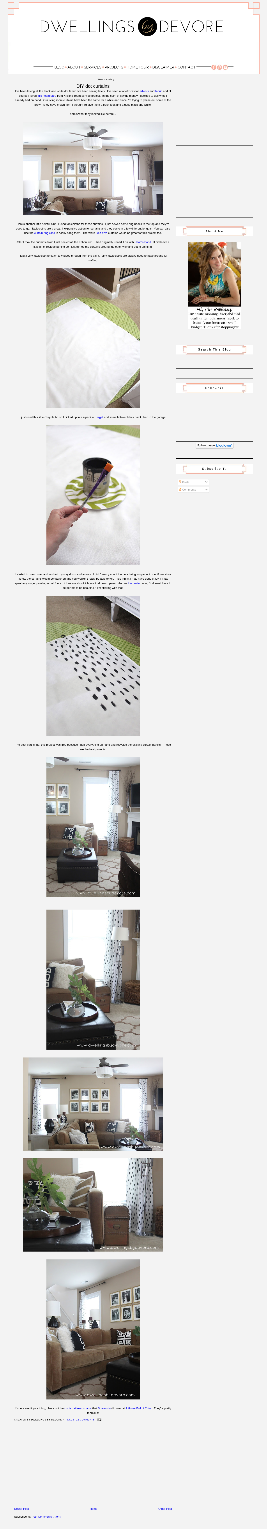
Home (93, 1508)
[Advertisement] (133, 52)
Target (99, 417)
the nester (134, 583)
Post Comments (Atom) (46, 1516)
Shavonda (104, 1408)
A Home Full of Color (138, 1408)
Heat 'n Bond (143, 242)
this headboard (46, 95)
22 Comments (85, 1420)
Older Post (165, 1508)
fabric (158, 91)
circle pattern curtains (78, 1408)
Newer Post (21, 1508)
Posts (184, 482)
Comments (187, 489)
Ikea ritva (101, 233)
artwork (144, 91)
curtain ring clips (44, 233)
